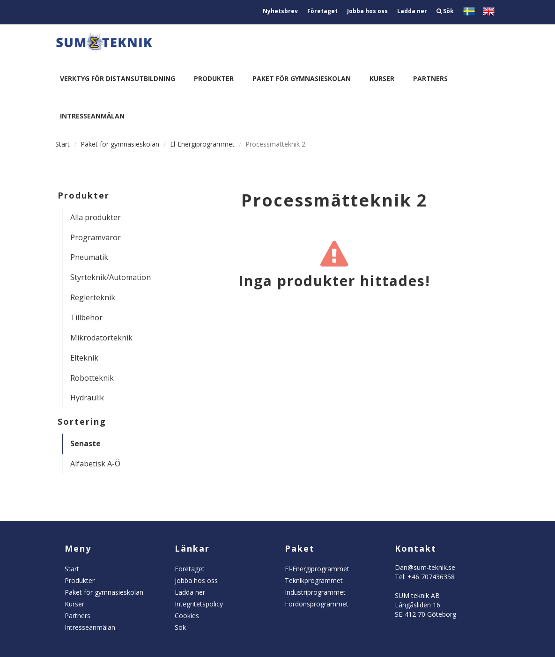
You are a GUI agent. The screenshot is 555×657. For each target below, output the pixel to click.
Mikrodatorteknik (101, 337)
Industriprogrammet (315, 592)
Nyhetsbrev (280, 11)
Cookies (187, 615)
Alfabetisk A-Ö (95, 463)
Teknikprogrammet (314, 580)
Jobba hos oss (367, 11)
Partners (430, 78)
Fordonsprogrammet (316, 603)
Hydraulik (87, 397)
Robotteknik (92, 378)
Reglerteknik (92, 297)
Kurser (382, 78)
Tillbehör (86, 317)
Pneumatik (89, 257)
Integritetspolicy (199, 603)
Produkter (214, 78)
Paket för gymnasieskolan (301, 78)
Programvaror (95, 237)
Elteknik (84, 358)
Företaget (322, 11)
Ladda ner (412, 11)
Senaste (85, 443)
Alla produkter (95, 217)
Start (62, 144)
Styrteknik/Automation (106, 277)
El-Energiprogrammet (202, 144)
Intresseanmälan (92, 115)
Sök (445, 11)
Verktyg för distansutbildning (117, 78)
